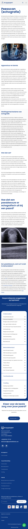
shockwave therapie (7, 285)
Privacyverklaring (4, 517)
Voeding (6, 383)
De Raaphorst (4, 452)
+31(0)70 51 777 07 (6, 439)
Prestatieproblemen (5, 486)
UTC (9, 35)
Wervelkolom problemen (6, 483)
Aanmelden (21, 501)
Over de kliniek (4, 455)
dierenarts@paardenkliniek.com (10, 442)
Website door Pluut (14, 527)
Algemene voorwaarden (5, 514)
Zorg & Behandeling (5, 461)
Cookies (2, 520)
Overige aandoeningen (6, 488)
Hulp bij (3, 477)
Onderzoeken (7, 314)
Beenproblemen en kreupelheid (7, 480)
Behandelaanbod (8, 347)
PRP (6, 278)
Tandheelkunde (8, 376)
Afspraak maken (14, 418)
